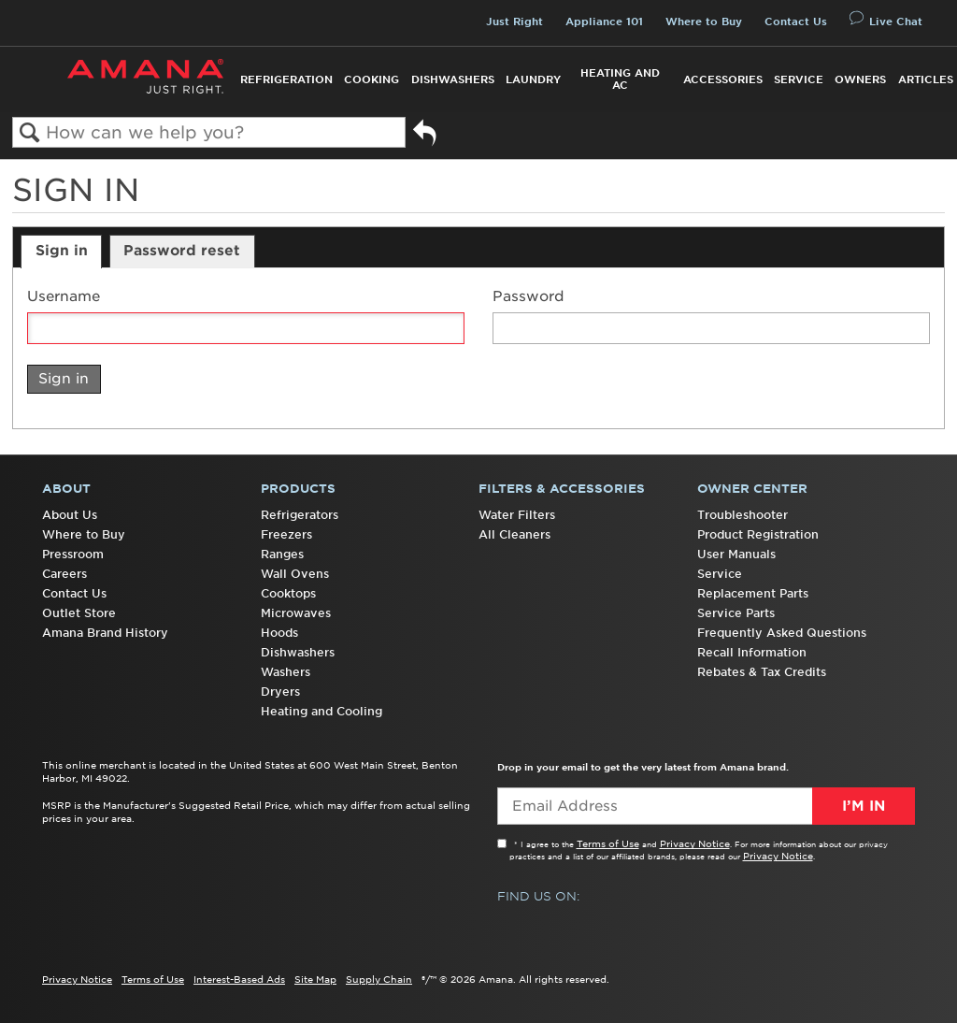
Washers (285, 672)
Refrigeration (286, 79)
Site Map (315, 979)
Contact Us (795, 21)
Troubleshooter (742, 515)
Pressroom (73, 554)
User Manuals (736, 554)
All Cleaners (514, 534)
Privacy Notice (695, 843)
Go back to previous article (424, 140)
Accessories (723, 79)
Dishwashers (452, 79)
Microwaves (296, 613)
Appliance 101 (604, 21)
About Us (69, 515)
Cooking (371, 79)
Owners (860, 79)
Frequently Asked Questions (781, 633)
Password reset (181, 250)
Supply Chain (379, 979)
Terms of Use (608, 843)
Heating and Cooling (321, 711)
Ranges (282, 554)
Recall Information (752, 652)
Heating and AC (620, 79)
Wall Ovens (295, 574)
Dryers (280, 691)
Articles (925, 79)
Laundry (533, 79)
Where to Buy (703, 21)
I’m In (863, 806)
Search (29, 133)
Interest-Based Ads (239, 979)
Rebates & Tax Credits (761, 672)
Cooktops (288, 593)
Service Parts (736, 613)
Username (63, 297)
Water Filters (516, 515)
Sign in (62, 250)
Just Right (514, 21)
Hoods (279, 633)
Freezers (286, 534)
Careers (64, 574)
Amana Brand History (105, 633)
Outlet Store (79, 613)
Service (798, 79)
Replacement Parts (752, 593)
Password (528, 297)
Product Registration (758, 534)
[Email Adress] (706, 806)
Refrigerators (299, 515)
